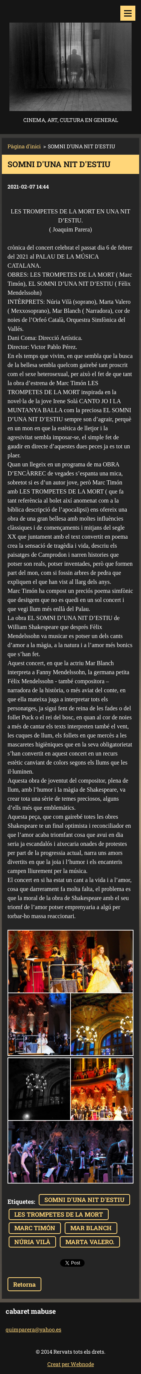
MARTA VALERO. (89, 1242)
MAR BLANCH (91, 1228)
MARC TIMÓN (34, 1228)
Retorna (24, 1284)
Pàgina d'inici (24, 146)
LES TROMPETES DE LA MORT (58, 1214)
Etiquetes (21, 1201)
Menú (127, 13)
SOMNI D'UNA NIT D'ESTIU (84, 1199)
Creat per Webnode (70, 1364)
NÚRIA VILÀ (32, 1242)
